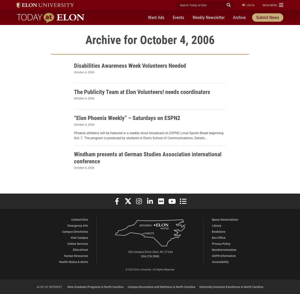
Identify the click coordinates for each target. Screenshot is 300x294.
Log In (248, 5)
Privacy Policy (221, 244)
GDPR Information (224, 256)
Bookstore (218, 232)
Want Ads (156, 17)
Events (178, 17)
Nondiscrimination (224, 250)
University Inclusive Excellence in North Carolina (231, 287)
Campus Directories (75, 232)
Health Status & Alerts (73, 262)
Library (216, 226)
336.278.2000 (150, 256)
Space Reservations (225, 219)
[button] (273, 5)
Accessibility (220, 262)
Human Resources (76, 256)
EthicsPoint (80, 250)
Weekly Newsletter (208, 17)
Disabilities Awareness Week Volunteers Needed (130, 65)
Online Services (78, 244)
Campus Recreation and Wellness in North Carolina (161, 287)
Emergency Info (78, 226)
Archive (239, 17)
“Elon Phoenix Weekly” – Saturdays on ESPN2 (127, 118)
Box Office (219, 238)
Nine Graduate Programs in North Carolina (96, 287)
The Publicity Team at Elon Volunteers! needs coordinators (142, 92)
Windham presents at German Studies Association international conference (147, 157)
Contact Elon (79, 219)
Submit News (267, 17)
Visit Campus (79, 238)
